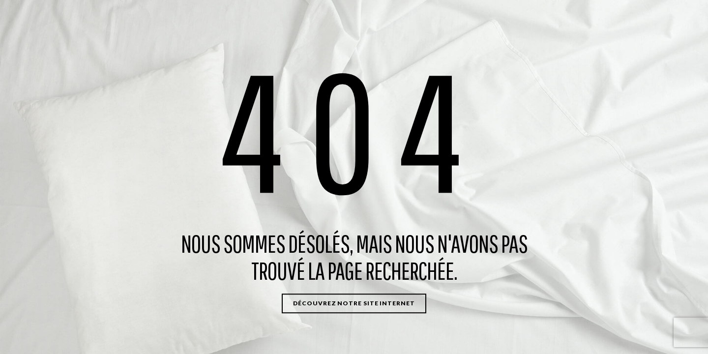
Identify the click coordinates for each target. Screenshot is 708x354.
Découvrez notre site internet (353, 303)
